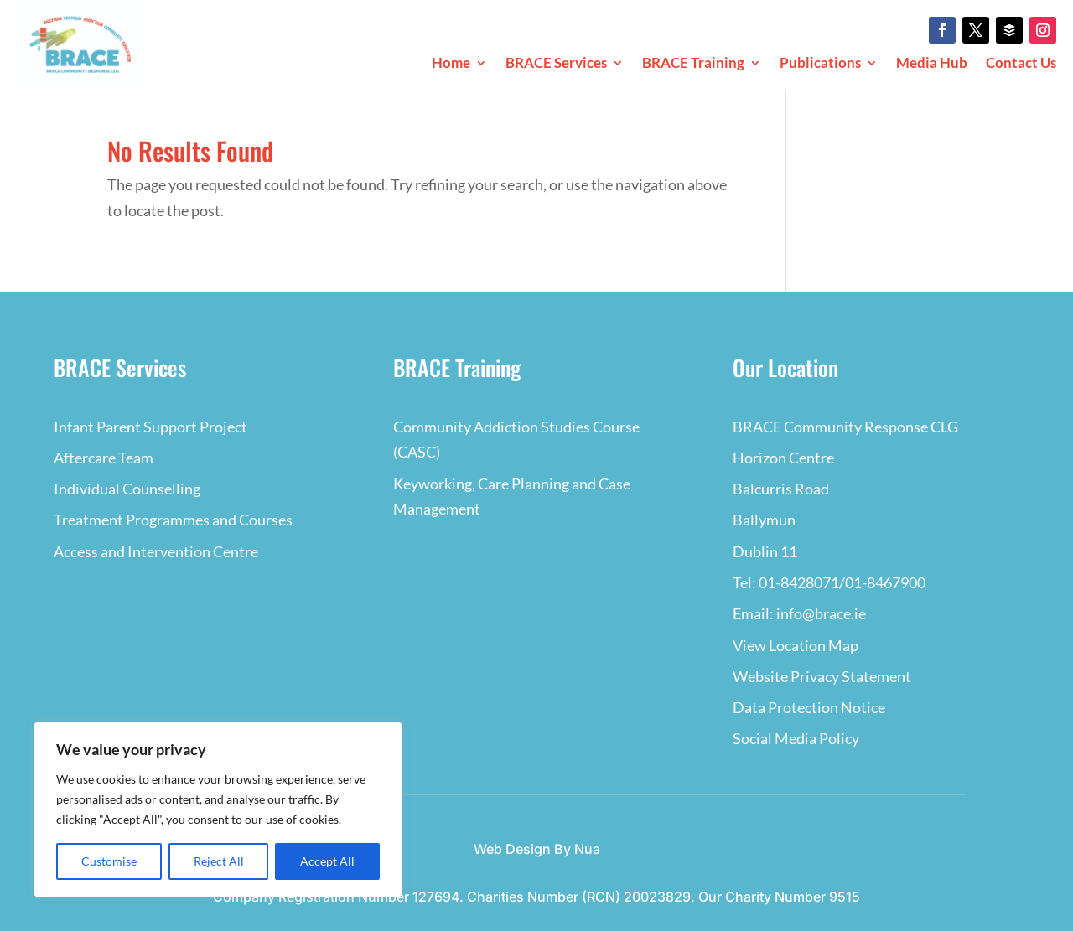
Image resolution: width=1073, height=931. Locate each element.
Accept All (327, 861)
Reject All (219, 861)
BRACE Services (556, 64)
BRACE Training (693, 64)
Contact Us (1021, 64)
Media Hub (931, 64)
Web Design (512, 848)
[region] (218, 809)
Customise (109, 861)
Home (451, 64)
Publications (820, 64)
